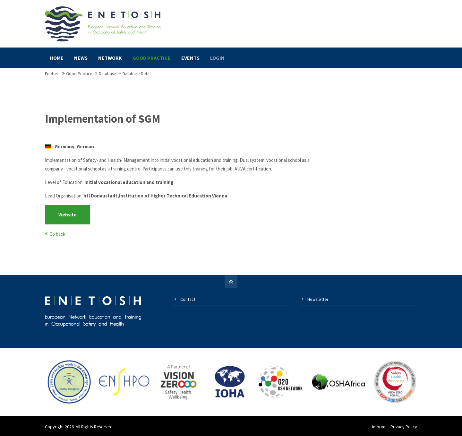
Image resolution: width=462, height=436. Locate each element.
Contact (187, 299)
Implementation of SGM (102, 119)
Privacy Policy (403, 427)
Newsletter (318, 299)
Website (67, 215)
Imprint (379, 427)
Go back (57, 234)
